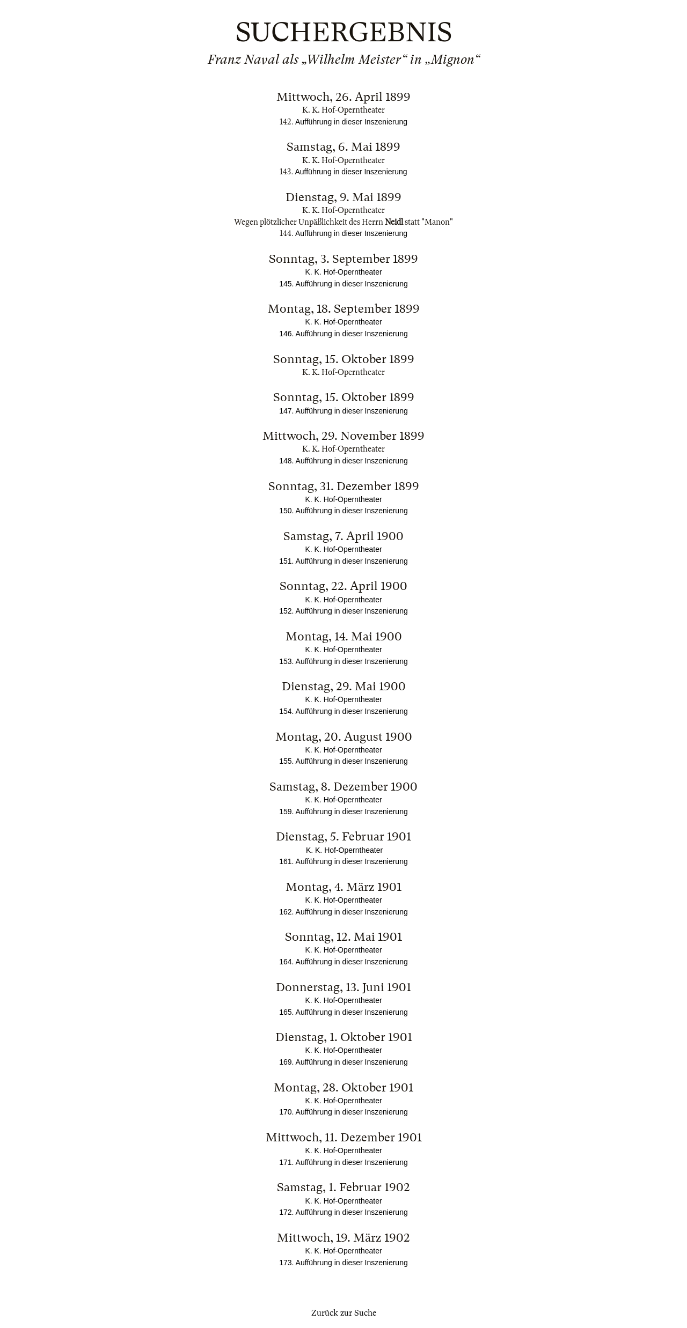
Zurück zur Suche (343, 1313)
